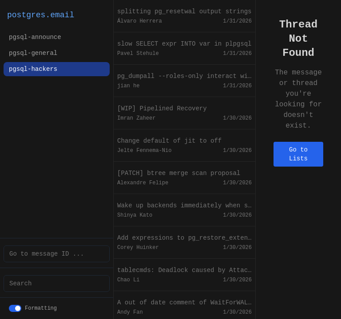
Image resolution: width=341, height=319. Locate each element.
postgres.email (40, 15)
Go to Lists (298, 154)
